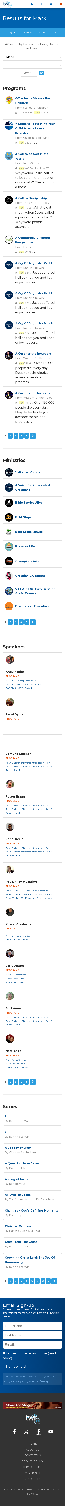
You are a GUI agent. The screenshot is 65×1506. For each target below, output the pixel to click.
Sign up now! (16, 1367)
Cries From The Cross (21, 1242)
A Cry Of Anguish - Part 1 (33, 263)
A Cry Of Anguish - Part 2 (34, 293)
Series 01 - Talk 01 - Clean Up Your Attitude (27, 890)
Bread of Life (17, 1168)
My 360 (32, 4)
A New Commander (16, 974)
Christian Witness (18, 1226)
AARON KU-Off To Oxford (19, 688)
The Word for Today (36, 202)
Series (56, 33)
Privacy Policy (21, 1381)
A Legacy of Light (18, 1147)
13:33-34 (26, 142)
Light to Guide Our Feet (24, 1230)
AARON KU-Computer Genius (21, 680)
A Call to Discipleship (31, 198)
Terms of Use (38, 1381)
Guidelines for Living (36, 137)
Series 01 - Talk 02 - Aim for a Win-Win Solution (29, 894)
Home (32, 1443)
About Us (32, 1449)
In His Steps (31, 163)
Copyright (32, 1473)
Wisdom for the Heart (37, 358)
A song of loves (16, 1179)
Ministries (27, 33)
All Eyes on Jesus (18, 1195)
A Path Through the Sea (18, 935)
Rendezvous (17, 1183)
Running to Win (33, 267)
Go (42, 73)
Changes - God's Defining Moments (31, 1210)
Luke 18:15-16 (25, 112)
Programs (12, 33)
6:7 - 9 (25, 252)
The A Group (32, 1494)
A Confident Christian (16, 1060)
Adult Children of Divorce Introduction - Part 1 (28, 762)
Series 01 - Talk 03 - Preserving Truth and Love (29, 898)
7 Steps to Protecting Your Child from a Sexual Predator (35, 128)
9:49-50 (26, 168)
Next (33, 436)
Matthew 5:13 (42, 168)
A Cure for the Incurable (33, 353)
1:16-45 (25, 207)
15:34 (24, 272)
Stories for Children (35, 107)
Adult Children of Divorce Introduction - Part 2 (29, 766)
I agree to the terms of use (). (29, 1355)
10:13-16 (41, 112)
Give (61, 4)
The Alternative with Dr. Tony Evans (32, 1199)
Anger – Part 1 (13, 770)
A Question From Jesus (22, 1163)
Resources (32, 1479)
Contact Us (32, 1455)
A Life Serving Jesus (15, 1063)
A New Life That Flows (17, 1067)
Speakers (43, 33)
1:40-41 (25, 363)
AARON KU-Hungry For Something (24, 684)
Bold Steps (16, 1215)
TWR (41, 1489)
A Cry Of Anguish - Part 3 (34, 323)
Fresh (27, 247)
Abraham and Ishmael (17, 939)
